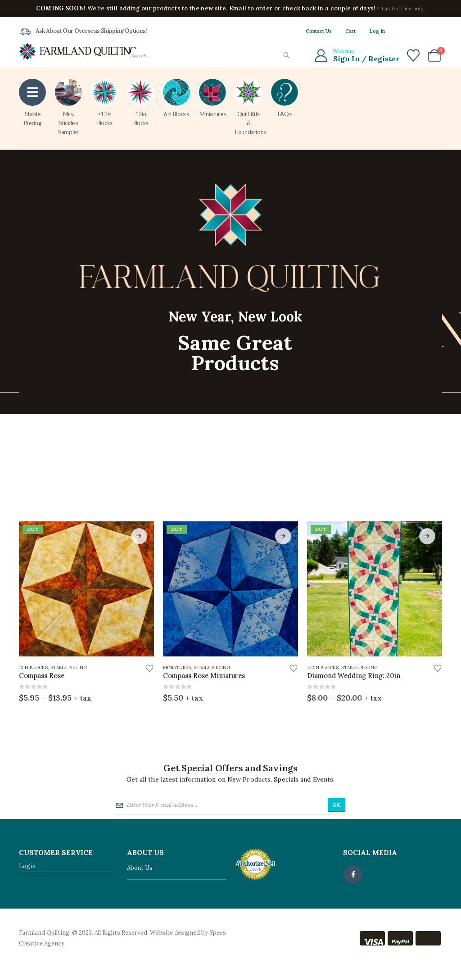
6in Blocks (176, 98)
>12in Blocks (104, 103)
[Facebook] (404, 31)
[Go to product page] (86, 588)
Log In (377, 31)
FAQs (284, 98)
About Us (140, 868)
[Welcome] (356, 55)
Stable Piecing (32, 103)
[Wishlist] (413, 55)
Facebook (353, 874)
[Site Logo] (78, 51)
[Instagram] (435, 31)
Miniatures (212, 98)
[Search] (286, 56)
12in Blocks (140, 103)
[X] (420, 31)
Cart (350, 31)
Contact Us (319, 31)
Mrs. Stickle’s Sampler (68, 107)
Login (27, 866)
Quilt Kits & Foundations (250, 107)
